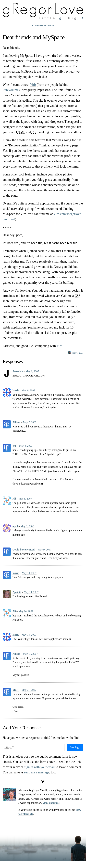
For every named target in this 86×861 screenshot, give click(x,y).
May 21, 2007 (29, 690)
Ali (14, 498)
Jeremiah (17, 371)
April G (16, 592)
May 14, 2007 (29, 573)
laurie (15, 390)
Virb (33, 84)
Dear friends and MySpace (34, 37)
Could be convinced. (23, 549)
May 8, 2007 (25, 445)
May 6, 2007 (77, 353)
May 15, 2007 (29, 634)
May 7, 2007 (29, 422)
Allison (16, 422)
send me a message (36, 772)
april (15, 526)
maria (15, 573)
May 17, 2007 (30, 653)
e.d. (14, 445)
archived (9, 219)
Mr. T (15, 690)
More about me (51, 802)
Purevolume (11, 90)
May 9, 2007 (27, 526)
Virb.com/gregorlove (67, 214)
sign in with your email (39, 767)
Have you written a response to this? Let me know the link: (41, 737)
